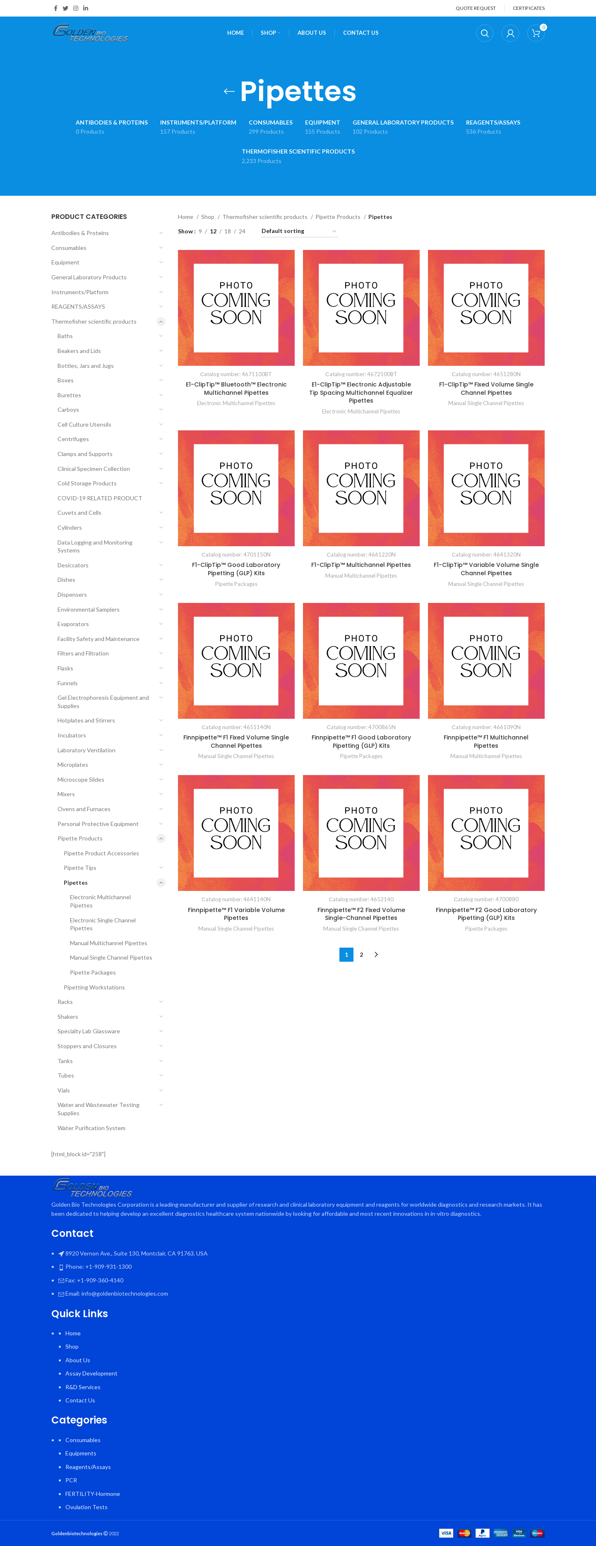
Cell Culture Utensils (84, 424)
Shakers (68, 1016)
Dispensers (72, 594)
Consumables (69, 247)
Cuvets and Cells (79, 512)
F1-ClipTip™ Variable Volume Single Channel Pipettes (486, 569)
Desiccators (73, 565)
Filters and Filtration (83, 653)
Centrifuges (73, 438)
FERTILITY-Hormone (92, 1493)
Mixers (66, 793)
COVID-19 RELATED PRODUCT (100, 498)
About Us (77, 1360)
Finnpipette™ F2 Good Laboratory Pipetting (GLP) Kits (486, 914)
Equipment (65, 262)
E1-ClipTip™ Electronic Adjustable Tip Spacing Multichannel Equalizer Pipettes (361, 392)
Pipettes (76, 882)
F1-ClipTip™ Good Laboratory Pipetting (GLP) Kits (236, 569)
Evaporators (73, 623)
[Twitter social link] (65, 8)
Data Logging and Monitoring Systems (95, 546)
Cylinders (70, 527)
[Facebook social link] (55, 8)
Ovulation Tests (86, 1506)
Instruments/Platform (79, 291)
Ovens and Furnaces (84, 808)
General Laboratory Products (89, 277)
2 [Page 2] (361, 954)
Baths (65, 335)
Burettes (69, 395)
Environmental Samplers (89, 609)
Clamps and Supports (85, 453)
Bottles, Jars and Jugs (86, 365)
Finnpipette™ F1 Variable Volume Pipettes (236, 914)
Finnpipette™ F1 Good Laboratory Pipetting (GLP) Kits (361, 741)
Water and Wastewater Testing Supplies (98, 1108)
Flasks (65, 668)
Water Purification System (91, 1127)
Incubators (72, 735)
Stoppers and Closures (87, 1045)
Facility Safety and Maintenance (98, 638)
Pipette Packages (93, 972)
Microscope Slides (81, 779)
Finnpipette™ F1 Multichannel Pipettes (486, 741)
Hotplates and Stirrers (86, 720)
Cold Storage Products (87, 483)
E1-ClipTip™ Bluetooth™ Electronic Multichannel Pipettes (236, 388)
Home (186, 216)
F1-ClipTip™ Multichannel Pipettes (361, 565)
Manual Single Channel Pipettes (111, 957)
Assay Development (91, 1373)
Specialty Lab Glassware (89, 1031)
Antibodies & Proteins (80, 232)
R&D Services (83, 1386)
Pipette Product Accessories (101, 853)
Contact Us (80, 1400)
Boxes (66, 380)
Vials (64, 1090)
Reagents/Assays (88, 1466)
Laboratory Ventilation (86, 750)
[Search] (484, 33)
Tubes (66, 1075)
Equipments (80, 1453)
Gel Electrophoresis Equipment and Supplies (103, 701)
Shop (208, 216)
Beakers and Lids (79, 350)
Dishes (66, 579)
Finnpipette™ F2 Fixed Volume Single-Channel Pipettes (361, 914)
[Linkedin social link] (86, 8)
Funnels (68, 683)
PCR (71, 1480)
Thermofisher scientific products (94, 321)
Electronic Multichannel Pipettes (100, 901)
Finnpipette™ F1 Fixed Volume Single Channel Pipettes (236, 741)
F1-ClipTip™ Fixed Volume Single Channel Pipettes (486, 388)
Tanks (65, 1060)
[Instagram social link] (76, 8)
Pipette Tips (80, 867)
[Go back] (229, 91)
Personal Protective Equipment (98, 823)
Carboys (68, 409)
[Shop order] (299, 232)
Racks (65, 1001)
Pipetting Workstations (94, 987)
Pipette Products (80, 838)
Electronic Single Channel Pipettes (103, 924)
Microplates (73, 764)
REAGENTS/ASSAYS (78, 306)
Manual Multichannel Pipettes (108, 942)
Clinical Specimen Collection (94, 468)
